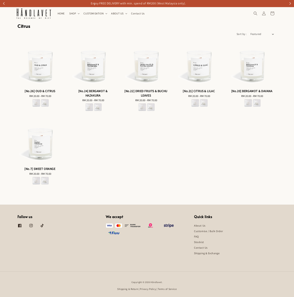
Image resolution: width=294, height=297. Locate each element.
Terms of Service (167, 289)
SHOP (72, 13)
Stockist (199, 242)
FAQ (196, 236)
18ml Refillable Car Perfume (163, 4)
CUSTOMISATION (93, 13)
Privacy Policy (148, 289)
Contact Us (138, 13)
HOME (61, 13)
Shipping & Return (127, 289)
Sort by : (242, 34)
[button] (255, 13)
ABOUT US (117, 13)
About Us (200, 225)
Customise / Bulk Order (208, 231)
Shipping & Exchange (207, 253)
